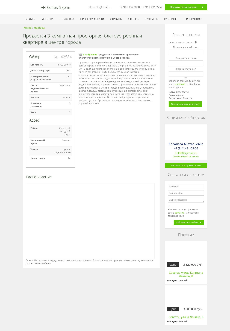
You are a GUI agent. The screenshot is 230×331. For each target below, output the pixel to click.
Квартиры (39, 27)
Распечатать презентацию (186, 165)
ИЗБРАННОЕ (193, 19)
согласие (180, 84)
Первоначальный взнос (186, 47)
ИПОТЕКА (47, 19)
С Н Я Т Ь (133, 19)
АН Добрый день (55, 7)
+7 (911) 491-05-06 (186, 148)
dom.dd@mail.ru (100, 7)
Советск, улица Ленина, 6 (186, 317)
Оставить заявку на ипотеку (185, 104)
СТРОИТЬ (116, 19)
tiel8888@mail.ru (186, 153)
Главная (27, 27)
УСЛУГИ (30, 19)
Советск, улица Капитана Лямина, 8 (186, 274)
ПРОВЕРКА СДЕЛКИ (92, 19)
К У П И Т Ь (151, 19)
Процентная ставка (186, 58)
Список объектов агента (186, 156)
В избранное (90, 54)
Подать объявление (183, 7)
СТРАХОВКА (67, 19)
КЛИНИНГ (170, 19)
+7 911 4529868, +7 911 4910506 (140, 7)
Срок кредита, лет (186, 68)
